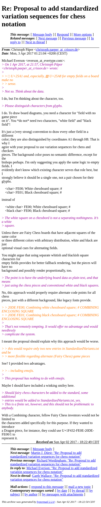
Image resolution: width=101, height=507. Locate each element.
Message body (42, 34)
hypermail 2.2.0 (46, 501)
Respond (63, 34)
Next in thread (35, 42)
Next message (47, 38)
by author (31, 494)
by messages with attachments (62, 494)
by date (62, 490)
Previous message (74, 38)
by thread (78, 490)
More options (83, 34)
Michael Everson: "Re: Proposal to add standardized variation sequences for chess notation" (53, 470)
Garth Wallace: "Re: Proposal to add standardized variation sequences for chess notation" (54, 477)
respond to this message (47, 487)
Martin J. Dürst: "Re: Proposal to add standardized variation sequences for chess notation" (46, 454)
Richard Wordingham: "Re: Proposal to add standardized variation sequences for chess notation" (53, 462)
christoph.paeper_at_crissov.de (57, 49)
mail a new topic (79, 487)
